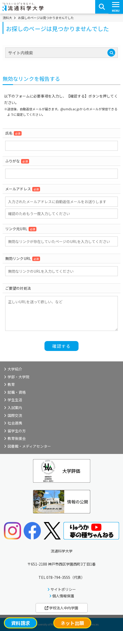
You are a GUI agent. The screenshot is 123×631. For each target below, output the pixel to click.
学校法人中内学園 (61, 607)
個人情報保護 (63, 595)
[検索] (111, 53)
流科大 (7, 17)
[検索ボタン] (102, 7)
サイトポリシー (63, 589)
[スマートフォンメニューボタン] (115, 7)
